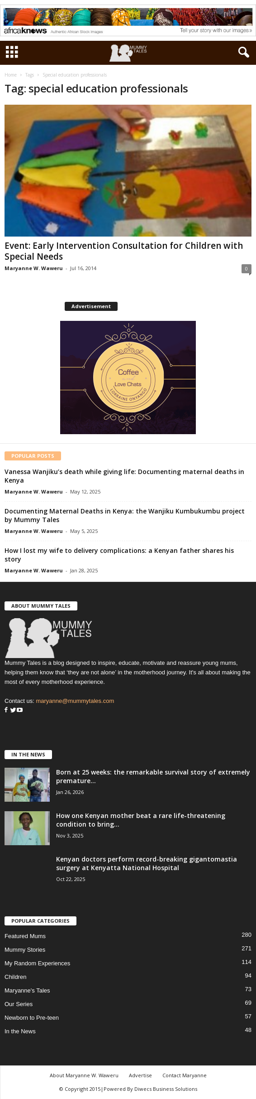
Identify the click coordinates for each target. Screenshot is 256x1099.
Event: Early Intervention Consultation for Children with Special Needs (124, 251)
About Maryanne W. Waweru (84, 1075)
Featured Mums (25, 936)
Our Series (19, 1004)
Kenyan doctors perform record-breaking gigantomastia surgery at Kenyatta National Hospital (146, 863)
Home (11, 75)
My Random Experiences (37, 963)
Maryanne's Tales (27, 990)
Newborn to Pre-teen (32, 1017)
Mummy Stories (25, 949)
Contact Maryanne (184, 1075)
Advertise (140, 1075)
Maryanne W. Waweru (34, 268)
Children (15, 976)
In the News (20, 1031)
